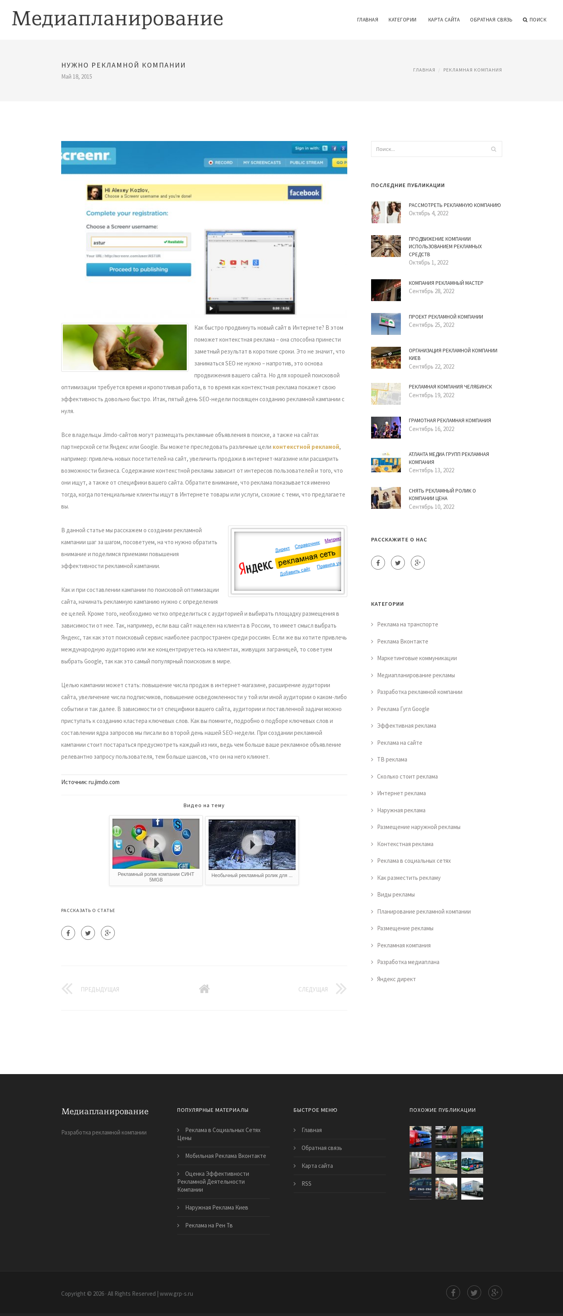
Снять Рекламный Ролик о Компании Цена (442, 494)
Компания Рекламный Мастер (446, 283)
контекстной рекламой (306, 446)
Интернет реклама (401, 793)
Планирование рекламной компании (424, 911)
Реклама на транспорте (407, 624)
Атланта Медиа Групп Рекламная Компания (449, 458)
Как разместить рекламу (409, 877)
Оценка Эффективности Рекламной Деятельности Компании (213, 1181)
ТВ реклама (392, 759)
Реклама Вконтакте (402, 641)
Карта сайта (444, 19)
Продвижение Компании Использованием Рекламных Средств (445, 247)
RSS (306, 1183)
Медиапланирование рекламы (416, 675)
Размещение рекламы (405, 928)
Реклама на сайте (399, 742)
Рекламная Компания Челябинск (450, 386)
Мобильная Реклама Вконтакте (225, 1155)
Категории (403, 19)
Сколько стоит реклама (407, 776)
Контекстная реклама (405, 844)
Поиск (534, 20)
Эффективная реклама (406, 725)
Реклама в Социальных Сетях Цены (219, 1134)
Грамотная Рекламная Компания (450, 420)
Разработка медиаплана (408, 962)
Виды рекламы (396, 894)
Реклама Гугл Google (403, 709)
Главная (368, 19)
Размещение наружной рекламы (418, 827)
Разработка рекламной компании (419, 692)
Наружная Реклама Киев (216, 1207)
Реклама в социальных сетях (414, 860)
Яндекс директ (396, 979)
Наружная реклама (401, 810)
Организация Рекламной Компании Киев (453, 354)
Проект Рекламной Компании (446, 316)
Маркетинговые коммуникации (417, 658)
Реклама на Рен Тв (209, 1225)
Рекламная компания (472, 70)
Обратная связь (491, 19)
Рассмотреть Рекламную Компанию (455, 205)
